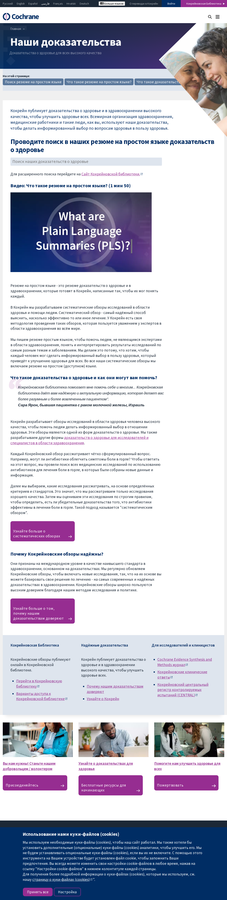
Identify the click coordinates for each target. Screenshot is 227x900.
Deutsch (84, 3)
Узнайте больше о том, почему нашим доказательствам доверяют (38, 613)
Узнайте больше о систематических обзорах (36, 533)
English (21, 3)
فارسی (45, 3)
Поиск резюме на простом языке (33, 81)
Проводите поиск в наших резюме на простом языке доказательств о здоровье (112, 145)
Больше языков (111, 3)
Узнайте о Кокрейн (103, 698)
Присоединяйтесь (22, 785)
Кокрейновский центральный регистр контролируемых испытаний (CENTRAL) (182, 690)
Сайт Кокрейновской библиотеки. (110, 174)
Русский (8, 3)
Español (32, 3)
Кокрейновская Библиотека (203, 3)
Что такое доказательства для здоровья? (172, 81)
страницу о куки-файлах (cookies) (61, 879)
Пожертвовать (170, 785)
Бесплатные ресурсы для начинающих (103, 787)
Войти (171, 3)
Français (58, 3)
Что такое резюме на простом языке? (99, 81)
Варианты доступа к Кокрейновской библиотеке (40, 696)
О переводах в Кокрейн (144, 3)
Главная (15, 29)
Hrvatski (71, 3)
